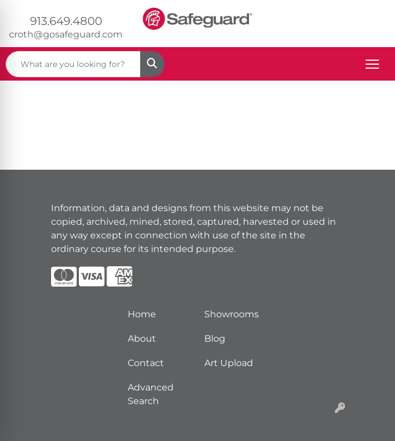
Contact (146, 363)
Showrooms (231, 314)
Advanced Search (151, 394)
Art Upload (228, 363)
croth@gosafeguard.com (66, 34)
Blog (214, 338)
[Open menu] (372, 64)
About (142, 338)
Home (142, 314)
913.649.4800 (66, 21)
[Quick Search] (73, 64)
